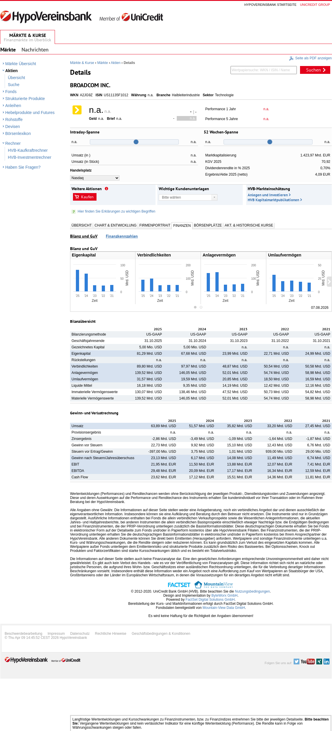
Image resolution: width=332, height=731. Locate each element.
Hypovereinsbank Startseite (270, 4)
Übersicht (16, 77)
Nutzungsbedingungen (252, 591)
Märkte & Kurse (82, 63)
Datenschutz (80, 634)
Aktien (11, 70)
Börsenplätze (208, 225)
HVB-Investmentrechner (29, 157)
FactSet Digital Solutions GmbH (210, 600)
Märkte (102, 63)
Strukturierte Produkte (25, 98)
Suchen (313, 70)
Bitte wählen (171, 197)
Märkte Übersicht (20, 63)
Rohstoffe (14, 119)
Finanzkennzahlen (122, 236)
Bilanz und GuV (83, 236)
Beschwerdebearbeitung (23, 634)
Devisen (12, 126)
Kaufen (87, 196)
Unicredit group (315, 4)
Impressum (56, 634)
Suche (13, 84)
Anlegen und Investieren (268, 194)
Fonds (11, 91)
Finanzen (182, 226)
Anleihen (13, 105)
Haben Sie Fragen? (22, 167)
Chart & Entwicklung (115, 225)
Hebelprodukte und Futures (30, 112)
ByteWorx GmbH (224, 595)
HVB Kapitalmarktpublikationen (273, 199)
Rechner (13, 143)
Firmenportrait (155, 225)
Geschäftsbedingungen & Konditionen (161, 634)
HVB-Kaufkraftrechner (28, 150)
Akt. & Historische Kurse (249, 225)
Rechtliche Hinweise (110, 634)
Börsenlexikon (18, 133)
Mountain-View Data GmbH (224, 608)
